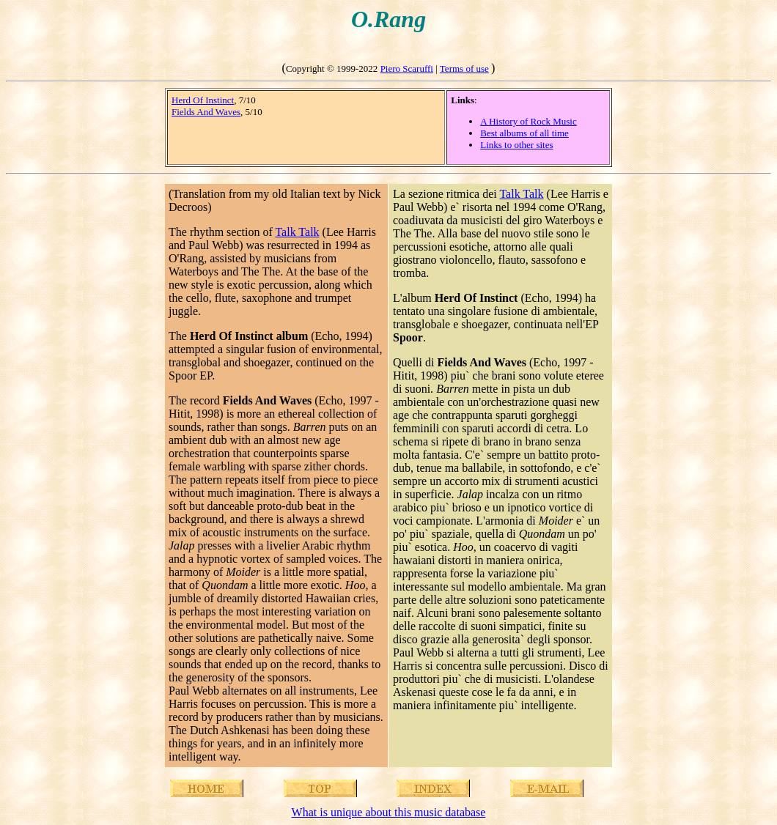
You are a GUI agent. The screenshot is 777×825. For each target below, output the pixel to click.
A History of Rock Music (528, 121)
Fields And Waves (206, 111)
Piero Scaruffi (406, 68)
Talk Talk (297, 232)
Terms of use (464, 68)
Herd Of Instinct (203, 100)
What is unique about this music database (389, 812)
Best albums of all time (524, 132)
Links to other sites (516, 144)
